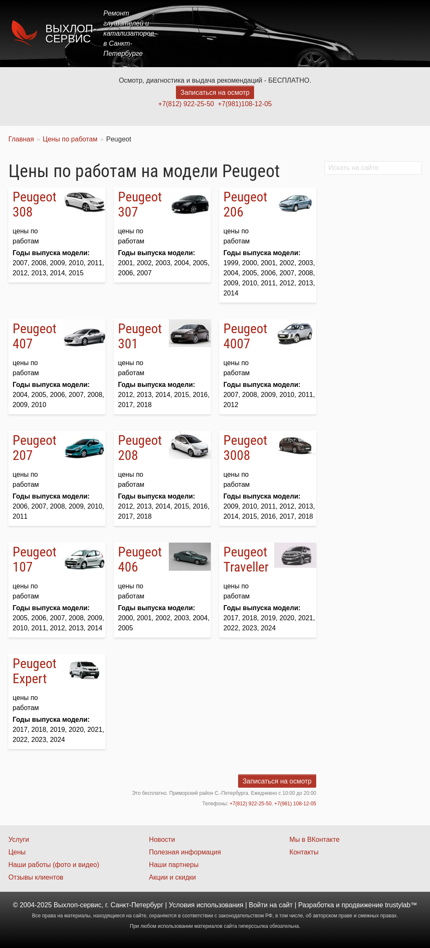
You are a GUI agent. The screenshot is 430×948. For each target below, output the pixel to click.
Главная (196, 33)
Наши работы (347, 33)
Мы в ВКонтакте (314, 839)
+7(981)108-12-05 (245, 103)
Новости (162, 839)
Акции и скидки (172, 877)
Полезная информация (185, 852)
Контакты (399, 33)
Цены (268, 33)
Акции (301, 33)
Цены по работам (70, 139)
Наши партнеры (174, 864)
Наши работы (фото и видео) (53, 864)
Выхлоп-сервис (71, 33)
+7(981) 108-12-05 (295, 804)
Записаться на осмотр (215, 92)
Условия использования (206, 905)
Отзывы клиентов (35, 877)
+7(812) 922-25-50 (186, 103)
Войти (258, 905)
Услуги (234, 33)
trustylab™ (401, 905)
